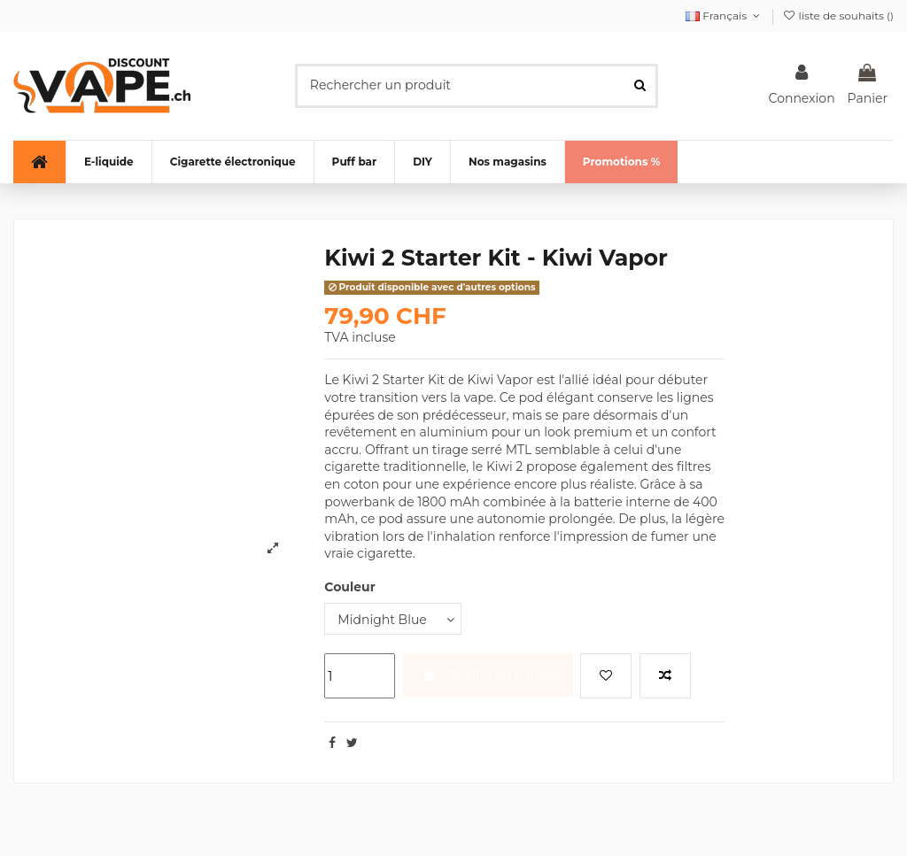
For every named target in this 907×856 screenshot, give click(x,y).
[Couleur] (392, 619)
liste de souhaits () (838, 15)
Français (725, 15)
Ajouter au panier (488, 674)
